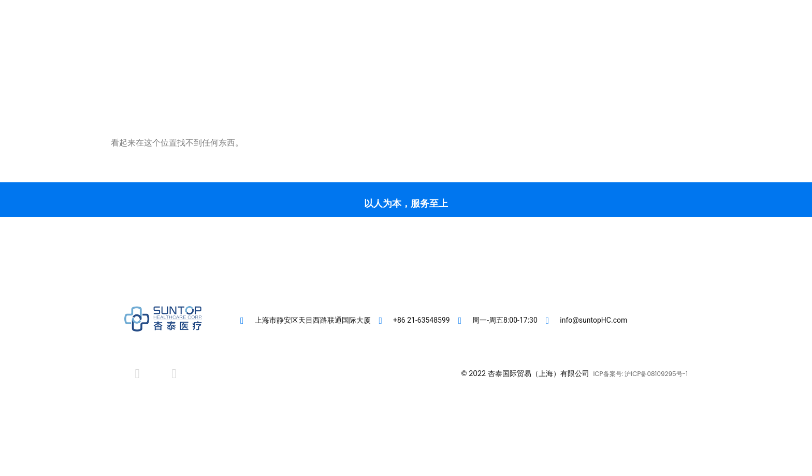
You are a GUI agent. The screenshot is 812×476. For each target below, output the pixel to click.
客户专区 (375, 47)
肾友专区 (495, 47)
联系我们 (546, 47)
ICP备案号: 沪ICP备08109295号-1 (640, 373)
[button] (649, 47)
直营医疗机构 (435, 47)
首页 (331, 47)
